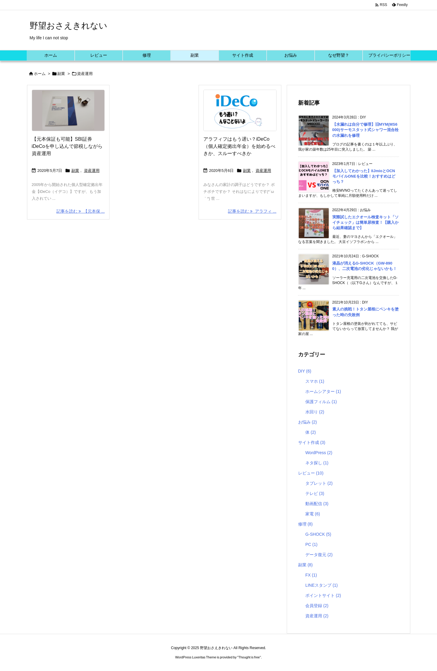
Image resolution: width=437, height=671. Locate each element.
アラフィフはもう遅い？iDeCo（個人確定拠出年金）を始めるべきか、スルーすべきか (239, 146)
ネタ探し (316, 462)
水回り (314, 411)
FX (311, 575)
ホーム (40, 73)
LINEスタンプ (321, 585)
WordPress (318, 452)
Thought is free (249, 657)
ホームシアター (323, 391)
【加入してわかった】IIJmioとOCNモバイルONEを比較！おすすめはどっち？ (363, 176)
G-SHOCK (318, 534)
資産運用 (92, 170)
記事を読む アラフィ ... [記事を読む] (252, 211)
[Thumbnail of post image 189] (68, 110)
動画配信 (316, 503)
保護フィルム (321, 401)
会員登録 (316, 605)
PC (311, 544)
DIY (304, 371)
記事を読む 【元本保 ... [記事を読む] (80, 211)
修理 (305, 524)
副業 (61, 73)
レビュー (311, 473)
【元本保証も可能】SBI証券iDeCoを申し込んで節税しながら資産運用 (67, 146)
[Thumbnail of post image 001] (240, 110)
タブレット (319, 483)
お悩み (307, 422)
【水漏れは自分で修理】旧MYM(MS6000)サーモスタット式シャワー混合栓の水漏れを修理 (365, 129)
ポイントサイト (323, 595)
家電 (312, 513)
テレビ (314, 493)
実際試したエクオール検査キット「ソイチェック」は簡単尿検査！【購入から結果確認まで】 (365, 222)
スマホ (314, 381)
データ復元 (319, 554)
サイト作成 (311, 442)
